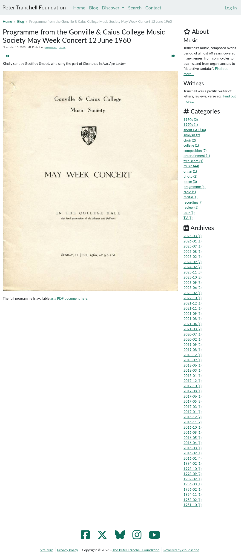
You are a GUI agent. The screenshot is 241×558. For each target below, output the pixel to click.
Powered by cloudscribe (181, 550)
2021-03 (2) (192, 329)
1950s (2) (191, 119)
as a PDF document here (68, 298)
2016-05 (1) (192, 438)
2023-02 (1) (192, 293)
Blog (20, 21)
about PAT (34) (195, 130)
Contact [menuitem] (153, 7)
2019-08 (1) (192, 349)
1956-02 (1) (192, 489)
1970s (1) (191, 124)
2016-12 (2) (192, 417)
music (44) (191, 166)
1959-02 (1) (192, 479)
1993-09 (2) (192, 474)
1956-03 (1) (192, 484)
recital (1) (191, 197)
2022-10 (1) (192, 298)
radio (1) (190, 192)
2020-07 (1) (192, 334)
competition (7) (195, 150)
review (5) (191, 207)
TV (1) (188, 218)
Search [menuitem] (135, 7)
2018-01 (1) (192, 375)
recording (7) (193, 202)
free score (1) (193, 161)
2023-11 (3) (192, 272)
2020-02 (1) (192, 339)
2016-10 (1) (192, 427)
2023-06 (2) (192, 287)
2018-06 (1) (192, 365)
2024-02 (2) (192, 267)
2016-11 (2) (192, 422)
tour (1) (189, 213)
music (62, 47)
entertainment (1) (197, 156)
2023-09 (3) (192, 282)
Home (7, 21)
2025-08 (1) (192, 251)
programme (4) (195, 187)
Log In (231, 7)
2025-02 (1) (192, 256)
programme (50, 47)
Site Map (46, 550)
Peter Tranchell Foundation (34, 7)
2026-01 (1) (192, 241)
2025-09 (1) (192, 246)
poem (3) (190, 181)
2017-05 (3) (192, 401)
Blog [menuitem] (93, 7)
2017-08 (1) (192, 391)
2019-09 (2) (192, 344)
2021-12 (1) (192, 303)
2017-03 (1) (192, 406)
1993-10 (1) (192, 469)
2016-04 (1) (192, 443)
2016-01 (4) (192, 458)
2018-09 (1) (192, 360)
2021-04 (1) (192, 324)
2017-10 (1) (192, 386)
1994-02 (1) (192, 463)
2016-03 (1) (192, 448)
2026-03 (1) (192, 236)
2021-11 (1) (192, 308)
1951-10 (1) (192, 505)
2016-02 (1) (192, 453)
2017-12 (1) (192, 381)
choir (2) (190, 140)
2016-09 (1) (192, 432)
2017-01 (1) (192, 412)
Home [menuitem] (79, 7)
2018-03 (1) (192, 370)
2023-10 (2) (192, 277)
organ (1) (190, 171)
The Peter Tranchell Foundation (136, 550)
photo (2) (190, 176)
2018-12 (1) (192, 355)
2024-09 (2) (192, 262)
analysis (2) (192, 135)
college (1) (191, 145)
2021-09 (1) (192, 313)
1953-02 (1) (192, 500)
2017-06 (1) (192, 396)
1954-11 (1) (192, 494)
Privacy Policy (67, 550)
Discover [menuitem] (113, 7)
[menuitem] (231, 7)
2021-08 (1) (192, 318)
